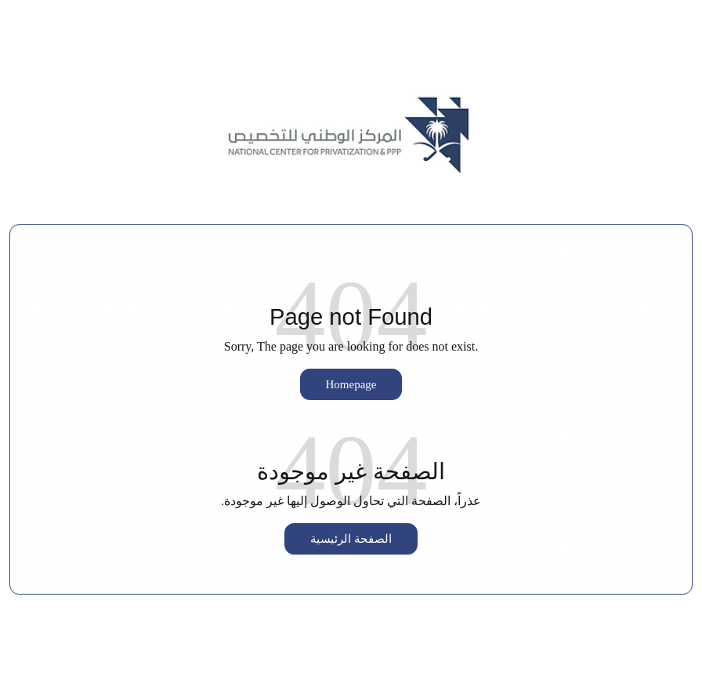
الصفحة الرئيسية (351, 539)
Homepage (351, 384)
